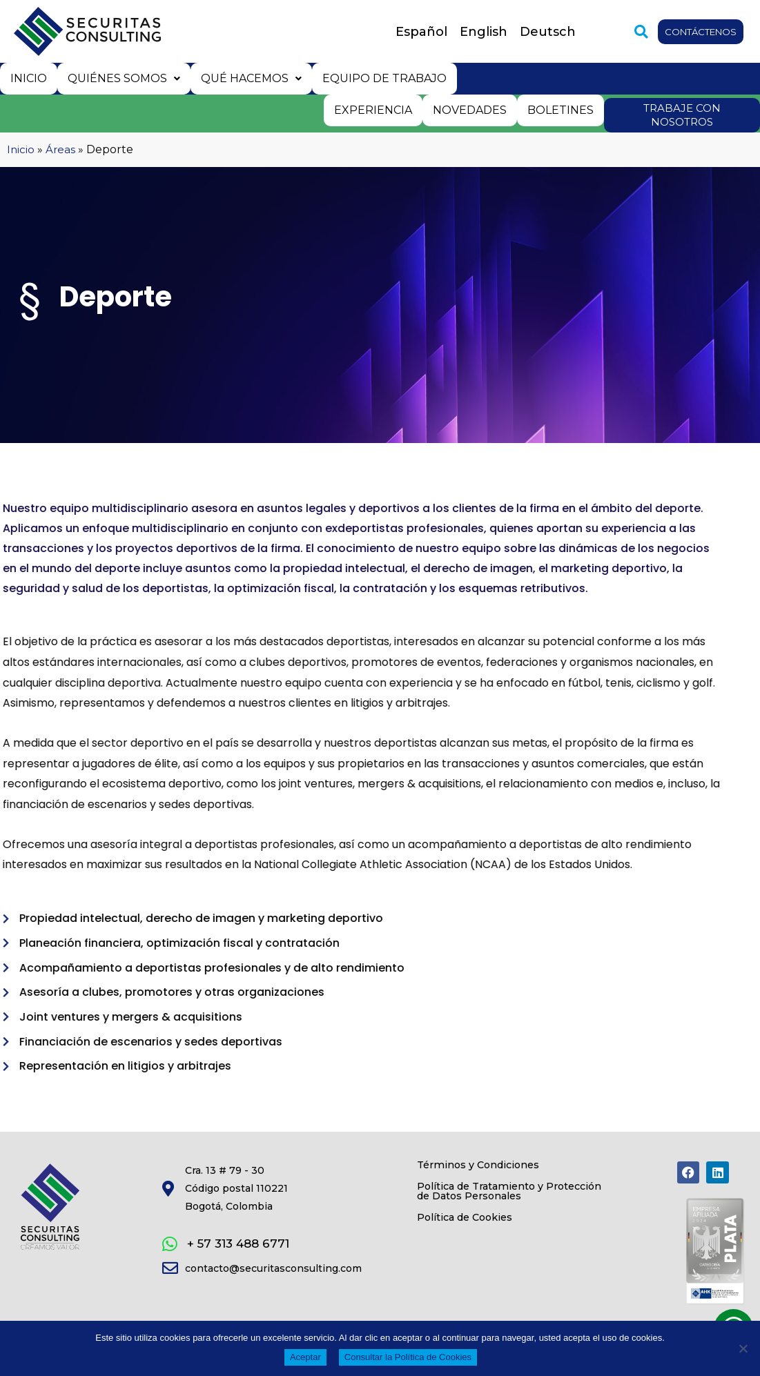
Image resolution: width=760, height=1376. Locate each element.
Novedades (472, 108)
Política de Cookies (477, 1250)
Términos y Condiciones (494, 1167)
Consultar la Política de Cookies (407, 1357)
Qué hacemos (247, 77)
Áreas (61, 148)
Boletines (561, 108)
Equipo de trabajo (380, 77)
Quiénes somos (122, 77)
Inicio (28, 77)
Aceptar (305, 1357)
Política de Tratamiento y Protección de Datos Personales (498, 1209)
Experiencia (377, 108)
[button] (630, 31)
